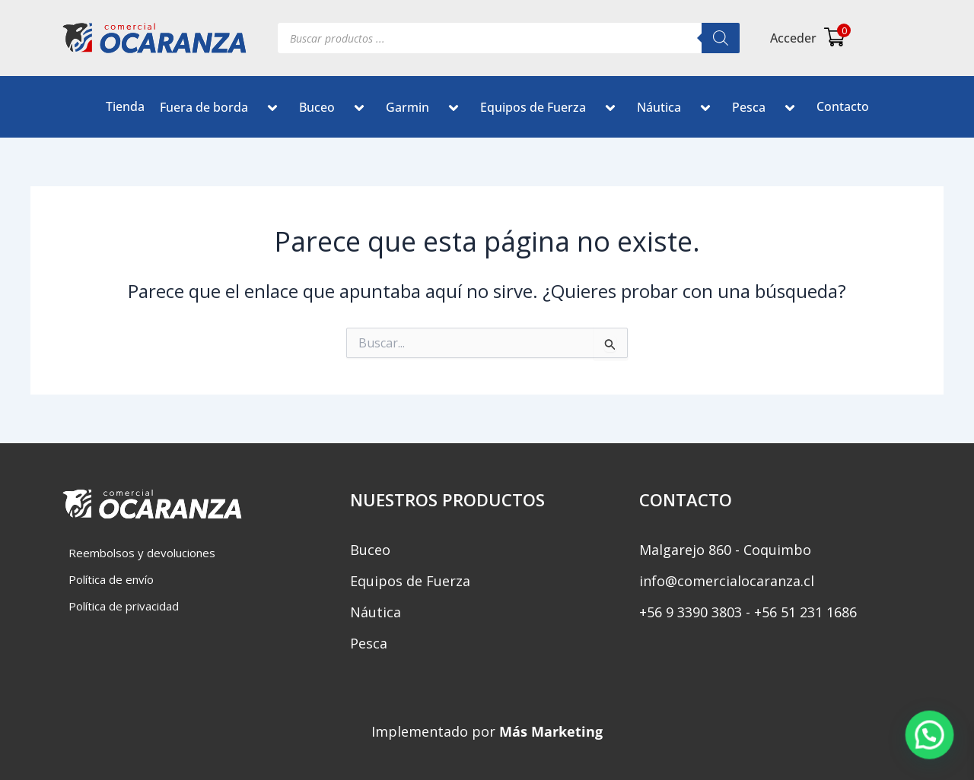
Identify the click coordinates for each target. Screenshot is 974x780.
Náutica (677, 110)
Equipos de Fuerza (551, 110)
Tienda (125, 106)
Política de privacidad (123, 606)
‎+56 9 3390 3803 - (694, 612)
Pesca (766, 110)
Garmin (425, 110)
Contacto (842, 106)
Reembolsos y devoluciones (141, 552)
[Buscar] (721, 38)
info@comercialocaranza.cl (726, 581)
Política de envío (111, 579)
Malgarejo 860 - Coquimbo (725, 550)
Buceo (335, 110)
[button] (254, 110)
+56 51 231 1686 (805, 612)
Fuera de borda (222, 110)
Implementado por (487, 731)
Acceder (793, 38)
